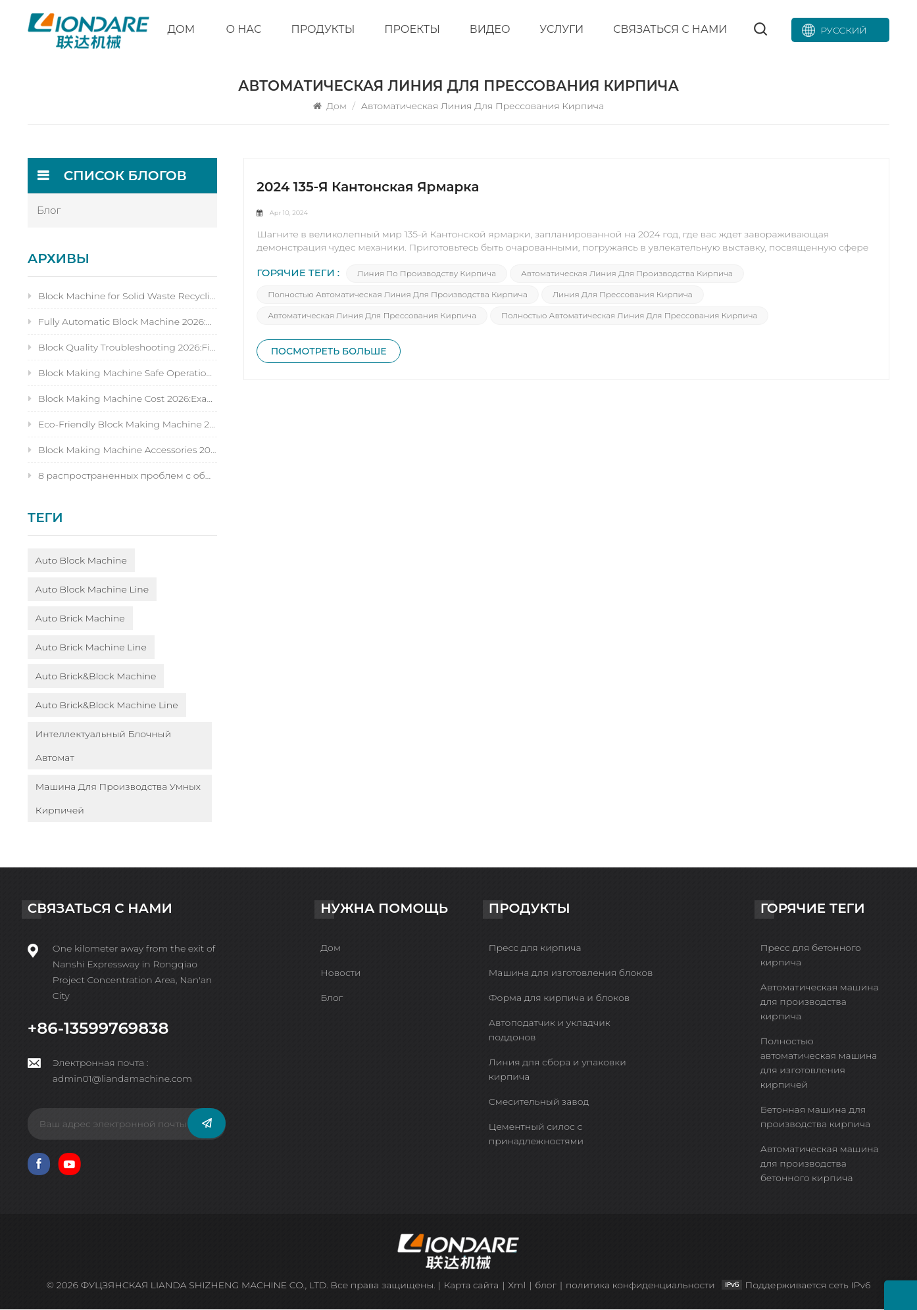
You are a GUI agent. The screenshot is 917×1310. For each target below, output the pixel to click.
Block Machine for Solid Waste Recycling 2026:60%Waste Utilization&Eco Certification (122, 297)
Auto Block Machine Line (92, 590)
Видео (490, 29)
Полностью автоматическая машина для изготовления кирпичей (819, 1063)
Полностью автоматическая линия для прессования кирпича (630, 317)
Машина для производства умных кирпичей (118, 799)
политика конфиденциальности (640, 1286)
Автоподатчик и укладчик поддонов (549, 1030)
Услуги (561, 29)
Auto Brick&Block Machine (96, 677)
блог (49, 211)
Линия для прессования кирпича (623, 296)
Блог (331, 998)
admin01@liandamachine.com (122, 1079)
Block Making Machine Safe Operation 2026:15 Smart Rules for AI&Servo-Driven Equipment (122, 373)
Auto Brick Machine (80, 619)
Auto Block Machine (81, 561)
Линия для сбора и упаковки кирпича (557, 1070)
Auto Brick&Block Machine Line (107, 706)
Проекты (412, 29)
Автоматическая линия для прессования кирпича (372, 317)
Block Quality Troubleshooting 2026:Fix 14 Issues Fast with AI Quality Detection (122, 348)
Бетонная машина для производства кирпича (815, 1117)
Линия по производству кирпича (427, 275)
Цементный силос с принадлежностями (536, 1134)
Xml (515, 1286)
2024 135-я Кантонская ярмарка (368, 188)
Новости (340, 973)
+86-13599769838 (98, 1028)
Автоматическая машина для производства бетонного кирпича (819, 1164)
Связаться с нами (670, 29)
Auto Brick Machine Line (91, 648)
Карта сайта (470, 1286)
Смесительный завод (539, 1102)
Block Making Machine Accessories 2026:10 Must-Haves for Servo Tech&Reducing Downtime (122, 450)
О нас (243, 29)
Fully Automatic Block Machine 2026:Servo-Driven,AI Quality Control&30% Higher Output (122, 322)
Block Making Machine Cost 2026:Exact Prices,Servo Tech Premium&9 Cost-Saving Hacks (122, 399)
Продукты (323, 29)
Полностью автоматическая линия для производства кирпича (398, 296)
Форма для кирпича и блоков (559, 998)
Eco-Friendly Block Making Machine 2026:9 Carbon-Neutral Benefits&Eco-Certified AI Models (122, 425)
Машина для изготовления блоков (571, 973)
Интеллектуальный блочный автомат (103, 746)
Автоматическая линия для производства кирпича (627, 275)
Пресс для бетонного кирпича (810, 955)
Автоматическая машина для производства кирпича (819, 1002)
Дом (181, 29)
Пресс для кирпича (535, 948)
